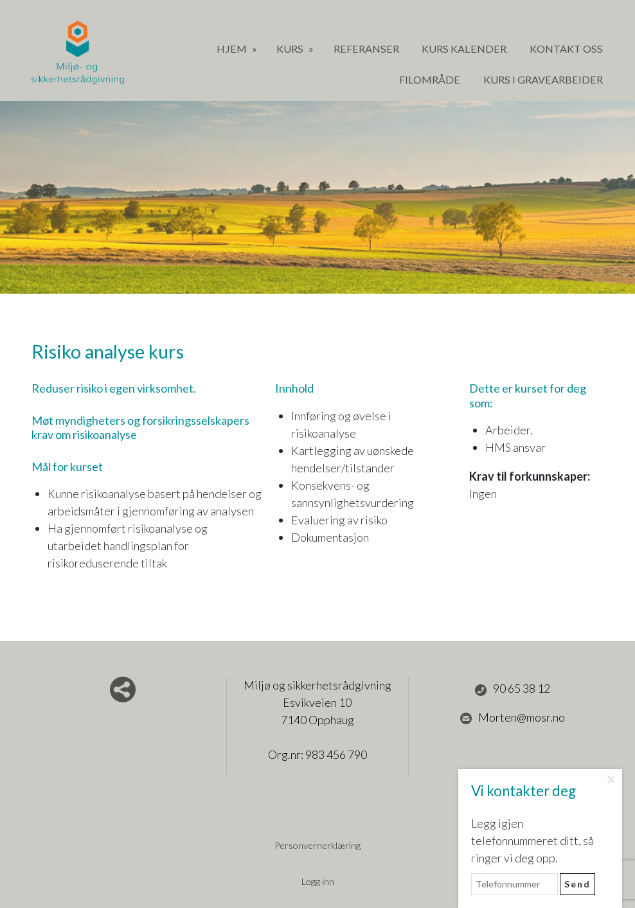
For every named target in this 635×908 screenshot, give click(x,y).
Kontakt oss (566, 48)
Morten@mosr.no (512, 718)
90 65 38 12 (512, 689)
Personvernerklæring (317, 845)
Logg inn (317, 881)
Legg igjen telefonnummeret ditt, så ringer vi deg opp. (532, 840)
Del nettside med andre (123, 689)
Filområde (429, 79)
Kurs (290, 48)
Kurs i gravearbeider (543, 79)
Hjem (233, 48)
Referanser (366, 48)
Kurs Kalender (464, 48)
